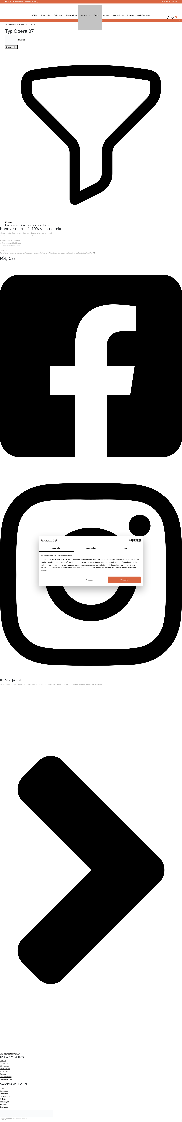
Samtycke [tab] (56, 548)
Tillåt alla (124, 580)
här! (94, 253)
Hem (6, 24)
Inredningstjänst (6, 1079)
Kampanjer (85, 15)
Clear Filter (11, 47)
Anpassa (91, 580)
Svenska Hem (71, 15)
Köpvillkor (4, 1071)
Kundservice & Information (139, 15)
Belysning (58, 15)
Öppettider (4, 1063)
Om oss (3, 1061)
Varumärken (118, 15)
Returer (3, 1074)
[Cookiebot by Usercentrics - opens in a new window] (130, 540)
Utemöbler (45, 15)
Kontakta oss (5, 1069)
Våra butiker (4, 1066)
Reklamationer (5, 1077)
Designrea (4, 1107)
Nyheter (106, 15)
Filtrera (15, 40)
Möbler (34, 15)
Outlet (96, 15)
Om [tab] (125, 548)
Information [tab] (91, 548)
